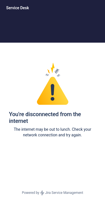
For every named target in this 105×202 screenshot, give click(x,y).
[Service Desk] (17, 8)
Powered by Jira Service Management (52, 193)
